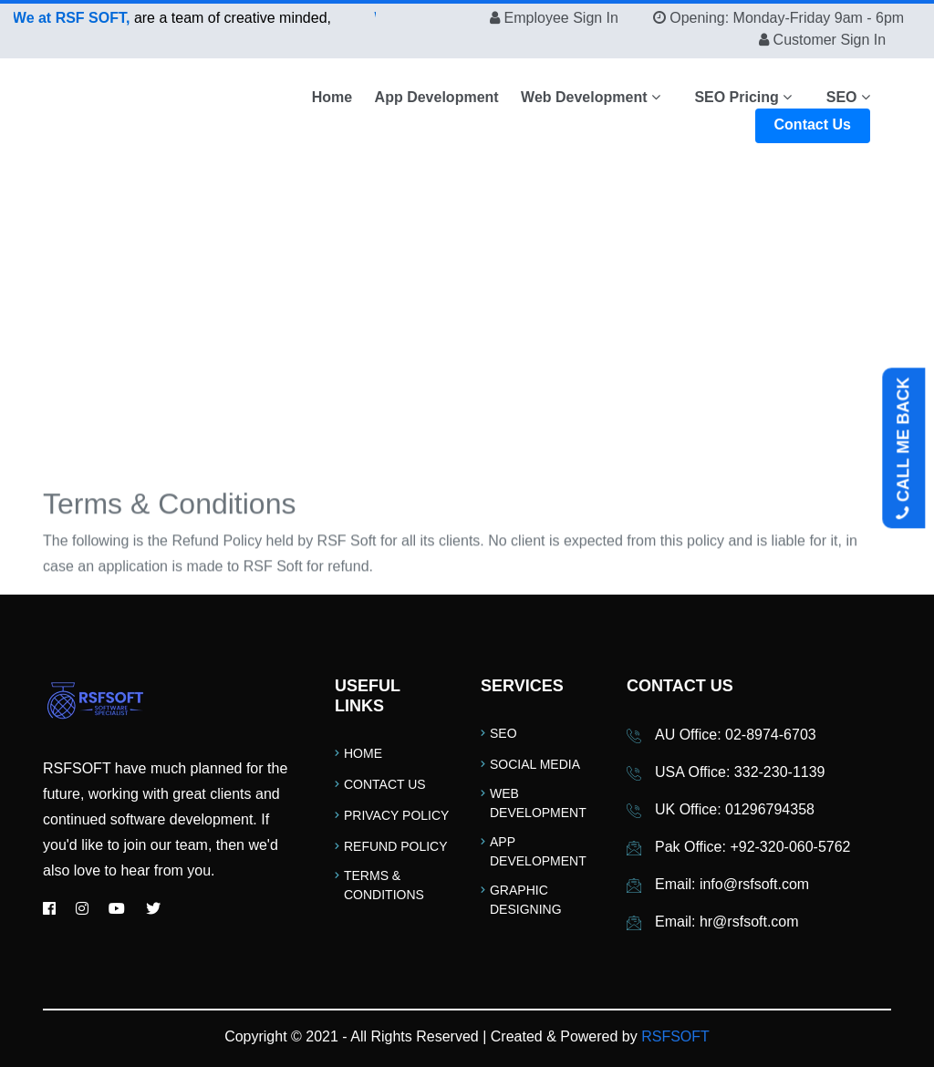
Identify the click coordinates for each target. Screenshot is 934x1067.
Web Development (590, 97)
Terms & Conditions (384, 885)
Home (332, 97)
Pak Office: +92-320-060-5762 (753, 847)
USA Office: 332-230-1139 (740, 772)
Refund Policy (396, 846)
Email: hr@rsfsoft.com (727, 921)
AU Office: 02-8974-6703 (735, 734)
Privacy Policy (396, 815)
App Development (437, 97)
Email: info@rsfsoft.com (732, 884)
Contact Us (812, 124)
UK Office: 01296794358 (735, 809)
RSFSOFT (675, 1036)
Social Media (535, 764)
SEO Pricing (743, 97)
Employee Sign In (562, 18)
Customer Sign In (830, 39)
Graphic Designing (526, 900)
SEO (848, 97)
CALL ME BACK (904, 449)
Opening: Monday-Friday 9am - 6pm (786, 18)
